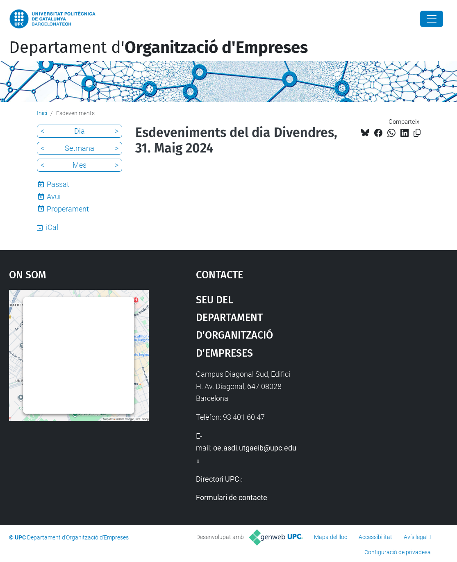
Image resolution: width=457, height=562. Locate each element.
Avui (54, 196)
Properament (68, 209)
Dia (79, 131)
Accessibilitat (375, 537)
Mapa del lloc (330, 537)
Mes (79, 165)
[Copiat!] (417, 133)
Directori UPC (217, 479)
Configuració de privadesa (397, 552)
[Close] (431, 19)
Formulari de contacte (231, 497)
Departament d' (158, 47)
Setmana (79, 148)
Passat (58, 184)
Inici (42, 113)
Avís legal (415, 537)
